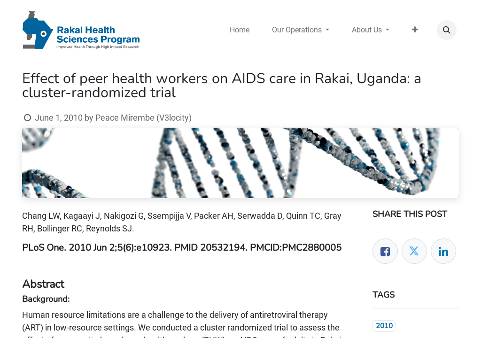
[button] (447, 30)
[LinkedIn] (443, 251)
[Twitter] (414, 251)
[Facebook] (385, 251)
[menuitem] (239, 30)
